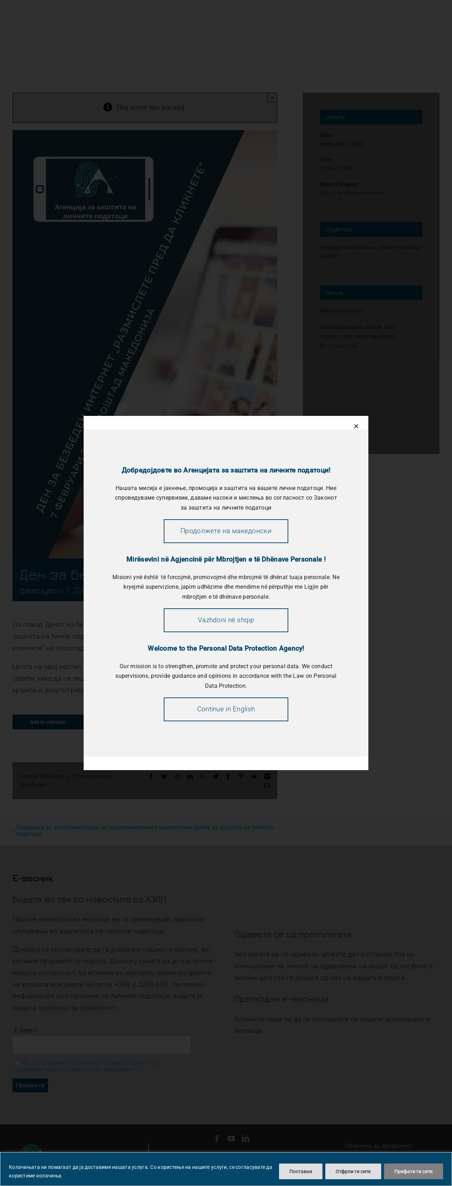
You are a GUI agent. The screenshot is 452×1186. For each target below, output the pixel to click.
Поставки (300, 1171)
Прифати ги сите (413, 1171)
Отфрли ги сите (353, 1171)
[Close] (356, 426)
